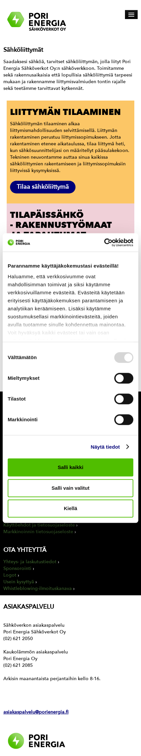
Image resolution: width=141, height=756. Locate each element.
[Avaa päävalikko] (131, 14)
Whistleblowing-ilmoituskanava (37, 588)
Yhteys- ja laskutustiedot (29, 562)
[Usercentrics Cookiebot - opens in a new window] (104, 242)
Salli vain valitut (70, 488)
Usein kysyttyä (18, 582)
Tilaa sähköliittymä (43, 187)
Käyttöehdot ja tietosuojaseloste (39, 525)
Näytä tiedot (105, 447)
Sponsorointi (17, 568)
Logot (9, 575)
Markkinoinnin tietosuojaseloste (38, 531)
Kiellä (70, 508)
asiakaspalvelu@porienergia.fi (35, 712)
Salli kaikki (71, 467)
